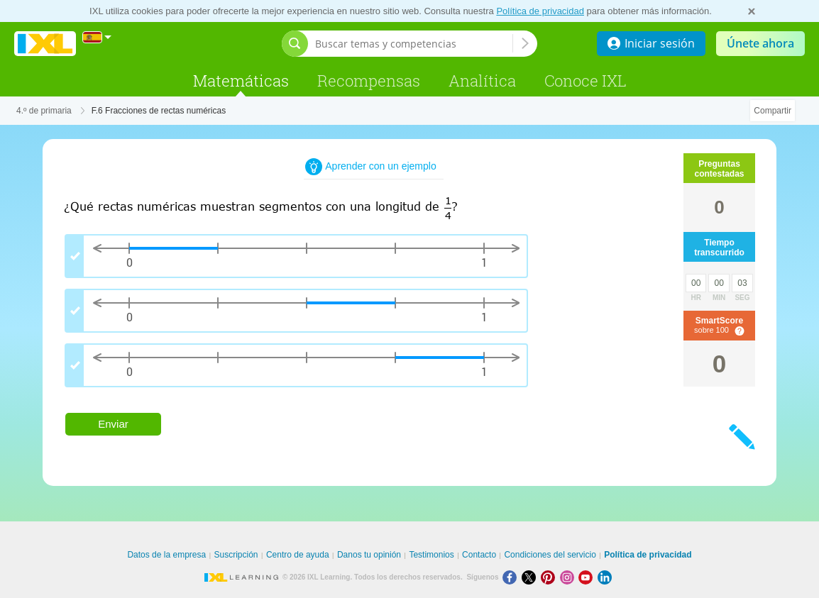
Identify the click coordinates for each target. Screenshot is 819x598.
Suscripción (236, 555)
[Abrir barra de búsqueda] (295, 44)
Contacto (479, 555)
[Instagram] (569, 577)
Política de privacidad (540, 11)
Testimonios (431, 555)
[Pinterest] (550, 577)
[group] (333, 316)
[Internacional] (97, 37)
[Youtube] (588, 577)
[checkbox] (296, 256)
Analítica (482, 80)
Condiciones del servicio (549, 555)
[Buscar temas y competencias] (413, 43)
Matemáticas (241, 80)
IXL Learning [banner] (45, 43)
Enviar (113, 424)
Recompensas (368, 80)
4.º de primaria (44, 111)
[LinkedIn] (606, 577)
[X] (531, 577)
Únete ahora (760, 43)
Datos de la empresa (166, 555)
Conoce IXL (585, 80)
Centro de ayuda (297, 555)
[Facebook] (512, 577)
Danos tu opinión (369, 555)
